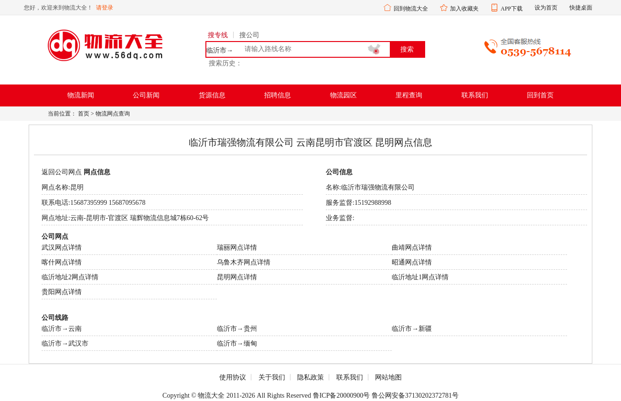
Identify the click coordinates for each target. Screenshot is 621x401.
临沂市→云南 (62, 328)
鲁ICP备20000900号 (341, 395)
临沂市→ (219, 50)
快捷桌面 (580, 7)
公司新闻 (146, 95)
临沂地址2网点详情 (70, 277)
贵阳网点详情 (62, 291)
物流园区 (343, 95)
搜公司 (249, 35)
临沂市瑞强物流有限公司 (378, 187)
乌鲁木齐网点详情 (243, 262)
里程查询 (409, 95)
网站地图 (388, 377)
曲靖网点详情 (412, 247)
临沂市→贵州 (237, 328)
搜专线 (218, 35)
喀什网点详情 (62, 262)
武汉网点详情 (62, 247)
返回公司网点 (62, 172)
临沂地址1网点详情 (420, 277)
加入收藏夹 (464, 8)
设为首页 (546, 7)
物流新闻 (80, 95)
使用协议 (232, 377)
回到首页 (540, 95)
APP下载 (512, 8)
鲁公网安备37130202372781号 (415, 395)
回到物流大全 (411, 8)
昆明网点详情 (237, 277)
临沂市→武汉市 (65, 343)
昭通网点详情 (412, 262)
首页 (83, 113)
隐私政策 (310, 377)
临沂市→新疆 (412, 328)
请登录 (104, 7)
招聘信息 (277, 95)
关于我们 (271, 377)
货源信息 (212, 95)
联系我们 (474, 95)
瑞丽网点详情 (237, 247)
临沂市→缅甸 (237, 343)
